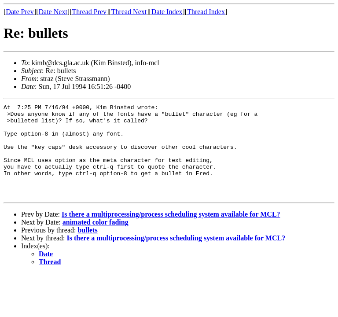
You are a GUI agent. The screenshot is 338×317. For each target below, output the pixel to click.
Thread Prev (89, 11)
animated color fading (95, 240)
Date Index (167, 11)
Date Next (53, 11)
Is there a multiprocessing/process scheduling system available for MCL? (171, 232)
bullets (87, 248)
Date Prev (20, 11)
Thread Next (129, 11)
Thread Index (206, 11)
